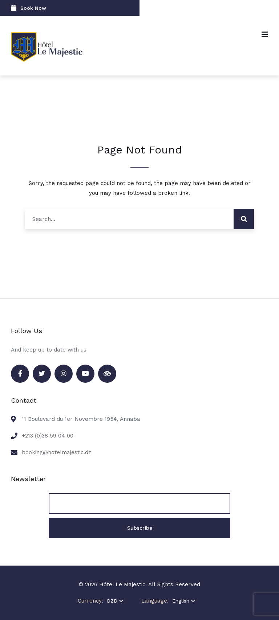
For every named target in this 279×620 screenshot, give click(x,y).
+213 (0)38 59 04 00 (47, 435)
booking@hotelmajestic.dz (56, 452)
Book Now (28, 8)
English (183, 601)
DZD (115, 601)
